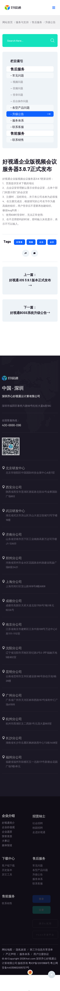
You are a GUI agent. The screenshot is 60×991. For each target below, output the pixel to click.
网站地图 (7, 949)
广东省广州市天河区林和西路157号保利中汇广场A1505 (32, 704)
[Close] (51, 974)
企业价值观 (8, 828)
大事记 (6, 842)
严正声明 (11, 953)
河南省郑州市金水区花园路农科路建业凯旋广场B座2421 (31, 566)
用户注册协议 (41, 953)
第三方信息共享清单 (41, 949)
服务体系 (37, 880)
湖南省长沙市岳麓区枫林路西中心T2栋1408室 (32, 744)
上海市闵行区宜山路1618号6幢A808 (25, 587)
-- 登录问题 (16, 94)
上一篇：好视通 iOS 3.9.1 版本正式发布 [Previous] (30, 280)
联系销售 (7, 904)
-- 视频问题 (16, 81)
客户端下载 (8, 867)
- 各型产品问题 (20, 107)
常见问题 (37, 867)
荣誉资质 (7, 837)
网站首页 (7, 22)
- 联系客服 (17, 127)
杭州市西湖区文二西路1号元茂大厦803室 (29, 725)
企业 (41, 242)
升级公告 (50, 22)
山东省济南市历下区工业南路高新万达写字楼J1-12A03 (31, 543)
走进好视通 (38, 833)
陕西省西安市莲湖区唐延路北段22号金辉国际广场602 (31, 495)
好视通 (19, 242)
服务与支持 (22, 22)
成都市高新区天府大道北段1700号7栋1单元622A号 (30, 609)
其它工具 (7, 876)
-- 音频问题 (16, 88)
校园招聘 (37, 829)
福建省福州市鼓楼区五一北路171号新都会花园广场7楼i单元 (32, 765)
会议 (52, 242)
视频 (31, 242)
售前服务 (17, 133)
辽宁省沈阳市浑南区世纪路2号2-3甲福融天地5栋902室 (31, 656)
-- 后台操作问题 (19, 101)
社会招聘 (37, 824)
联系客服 (37, 885)
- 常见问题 (17, 75)
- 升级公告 (30, 114)
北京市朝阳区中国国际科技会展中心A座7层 (30, 474)
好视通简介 (8, 824)
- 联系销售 (17, 139)
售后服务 (37, 22)
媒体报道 (7, 846)
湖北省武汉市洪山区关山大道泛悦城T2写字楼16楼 (31, 519)
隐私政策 (21, 949)
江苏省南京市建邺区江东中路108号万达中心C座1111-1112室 (31, 633)
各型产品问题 (40, 871)
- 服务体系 (17, 120)
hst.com (30, 958)
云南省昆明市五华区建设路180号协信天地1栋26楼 (31, 680)
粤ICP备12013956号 (39, 962)
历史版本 (7, 871)
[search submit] (54, 40)
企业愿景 (7, 833)
